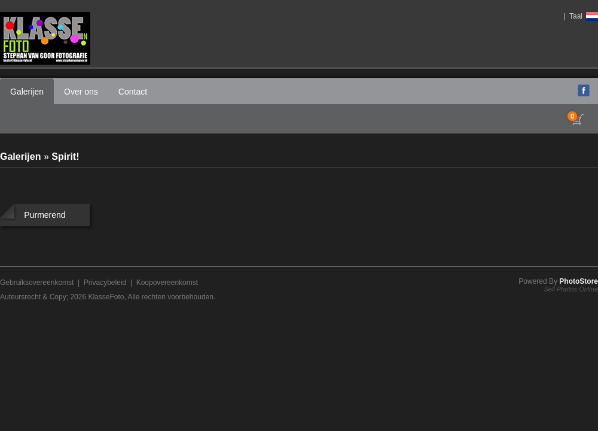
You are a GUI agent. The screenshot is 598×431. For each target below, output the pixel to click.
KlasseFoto (106, 297)
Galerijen (27, 91)
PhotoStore (578, 281)
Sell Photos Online (571, 289)
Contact (132, 91)
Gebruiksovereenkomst (37, 282)
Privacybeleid (105, 282)
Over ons (81, 91)
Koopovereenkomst (167, 282)
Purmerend (44, 215)
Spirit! (65, 156)
